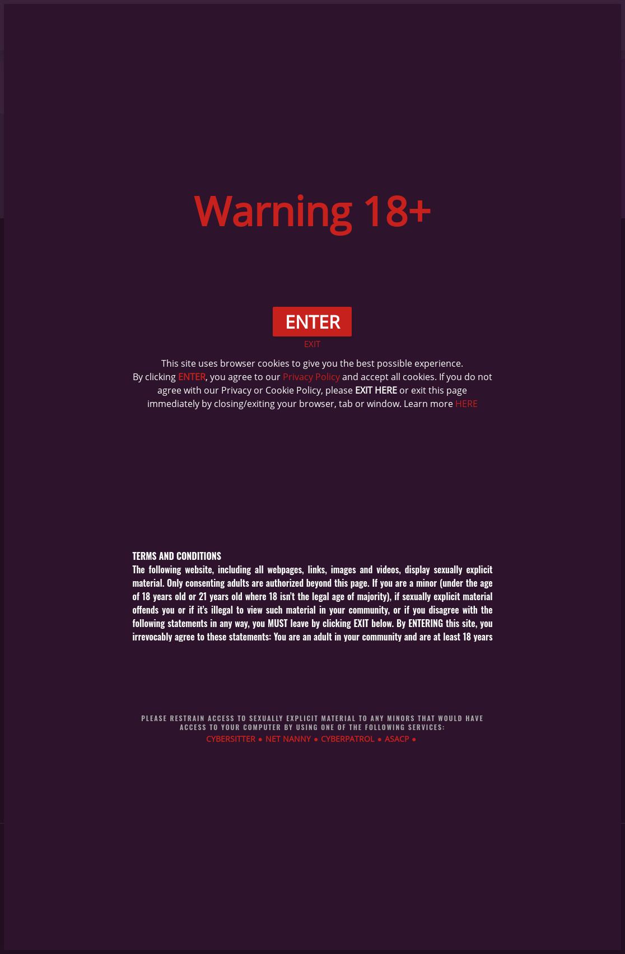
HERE (466, 404)
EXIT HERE (376, 390)
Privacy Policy (311, 377)
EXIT (312, 343)
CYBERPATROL (347, 738)
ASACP (397, 738)
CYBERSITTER (230, 738)
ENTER (192, 377)
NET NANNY (288, 738)
